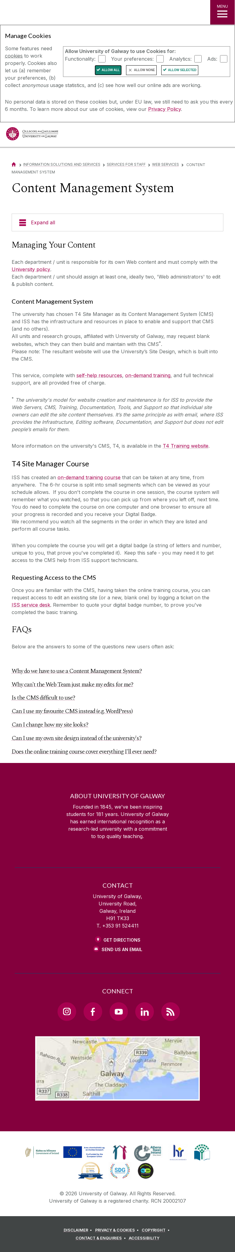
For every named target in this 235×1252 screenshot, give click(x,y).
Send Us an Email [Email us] (122, 949)
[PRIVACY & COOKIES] (118, 1230)
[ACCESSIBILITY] (144, 1238)
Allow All (111, 70)
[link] (64, 1152)
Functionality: (80, 58)
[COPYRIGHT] (156, 1230)
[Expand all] (117, 222)
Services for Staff (126, 164)
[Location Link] (117, 1096)
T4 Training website (185, 446)
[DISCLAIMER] (79, 1230)
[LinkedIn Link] (144, 1011)
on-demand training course (89, 477)
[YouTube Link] (119, 1011)
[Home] (14, 164)
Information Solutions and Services (61, 164)
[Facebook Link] (93, 1011)
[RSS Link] (170, 1011)
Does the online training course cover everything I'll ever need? (84, 751)
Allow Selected (182, 70)
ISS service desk (31, 605)
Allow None (144, 70)
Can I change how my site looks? (50, 724)
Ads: (212, 58)
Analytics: (180, 58)
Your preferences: (132, 58)
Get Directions (121, 940)
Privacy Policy (164, 109)
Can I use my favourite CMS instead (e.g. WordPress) (72, 711)
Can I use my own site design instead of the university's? (76, 738)
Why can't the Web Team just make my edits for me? (72, 684)
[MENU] (222, 12)
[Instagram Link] (67, 1011)
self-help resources (99, 375)
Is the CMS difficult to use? (43, 697)
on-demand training (147, 375)
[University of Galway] (32, 135)
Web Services (165, 164)
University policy (31, 269)
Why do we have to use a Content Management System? (77, 671)
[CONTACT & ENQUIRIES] (102, 1238)
